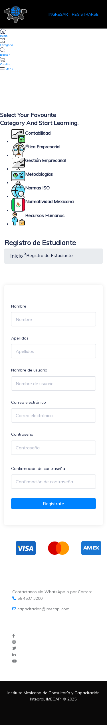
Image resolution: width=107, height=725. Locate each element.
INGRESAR (59, 14)
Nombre (18, 306)
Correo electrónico (28, 402)
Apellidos (20, 338)
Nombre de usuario (29, 370)
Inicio (16, 256)
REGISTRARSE (85, 14)
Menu (9, 69)
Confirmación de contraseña (38, 468)
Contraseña (22, 434)
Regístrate (53, 503)
